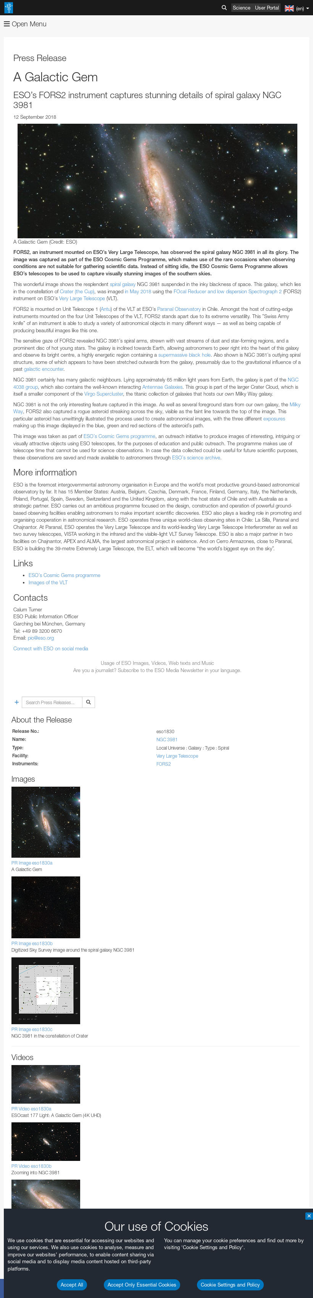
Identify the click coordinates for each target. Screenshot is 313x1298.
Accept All (72, 1285)
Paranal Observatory (178, 309)
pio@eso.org (41, 638)
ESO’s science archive (196, 457)
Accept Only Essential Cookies (142, 1285)
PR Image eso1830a (31, 863)
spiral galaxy (123, 284)
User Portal (267, 8)
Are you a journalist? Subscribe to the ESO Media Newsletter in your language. (157, 670)
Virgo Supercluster (103, 394)
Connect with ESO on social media (50, 648)
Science (241, 8)
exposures (274, 418)
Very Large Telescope (82, 298)
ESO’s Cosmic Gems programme (118, 436)
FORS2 (163, 764)
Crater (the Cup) (77, 291)
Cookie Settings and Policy (230, 1285)
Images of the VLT (48, 582)
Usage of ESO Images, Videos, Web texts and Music (157, 663)
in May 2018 (138, 291)
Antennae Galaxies (162, 387)
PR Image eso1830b (32, 943)
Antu (106, 309)
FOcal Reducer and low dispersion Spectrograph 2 (228, 291)
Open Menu (25, 24)
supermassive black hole (184, 355)
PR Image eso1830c (31, 1029)
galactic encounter (43, 369)
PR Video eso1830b (31, 1166)
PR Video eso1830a (31, 1109)
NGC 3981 (167, 739)
